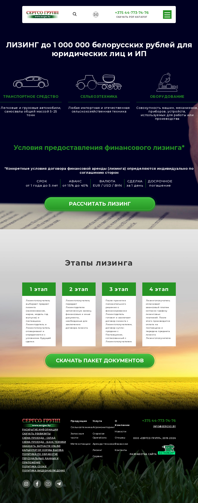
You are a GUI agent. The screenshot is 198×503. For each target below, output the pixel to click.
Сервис (98, 456)
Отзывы (120, 437)
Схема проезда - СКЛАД (39, 438)
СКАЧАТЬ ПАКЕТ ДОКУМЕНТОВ (100, 360)
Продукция (79, 421)
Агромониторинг (104, 427)
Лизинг (97, 450)
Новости (120, 431)
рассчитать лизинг (100, 204)
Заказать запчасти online (41, 446)
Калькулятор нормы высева (43, 450)
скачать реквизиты (36, 433)
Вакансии (121, 443)
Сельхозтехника (82, 427)
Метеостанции (81, 443)
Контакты (121, 450)
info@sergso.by (164, 426)
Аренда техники (104, 443)
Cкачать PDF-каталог (131, 17)
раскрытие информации (40, 429)
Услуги (97, 421)
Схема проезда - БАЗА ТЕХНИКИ (44, 442)
